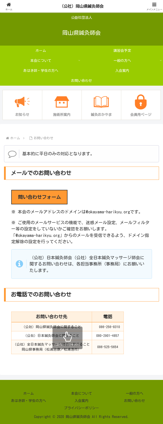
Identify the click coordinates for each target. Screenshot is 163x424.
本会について (81, 393)
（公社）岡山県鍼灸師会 (81, 6)
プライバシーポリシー (81, 408)
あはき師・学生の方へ (28, 400)
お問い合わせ (134, 400)
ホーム (28, 393)
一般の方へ (134, 393)
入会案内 (81, 400)
